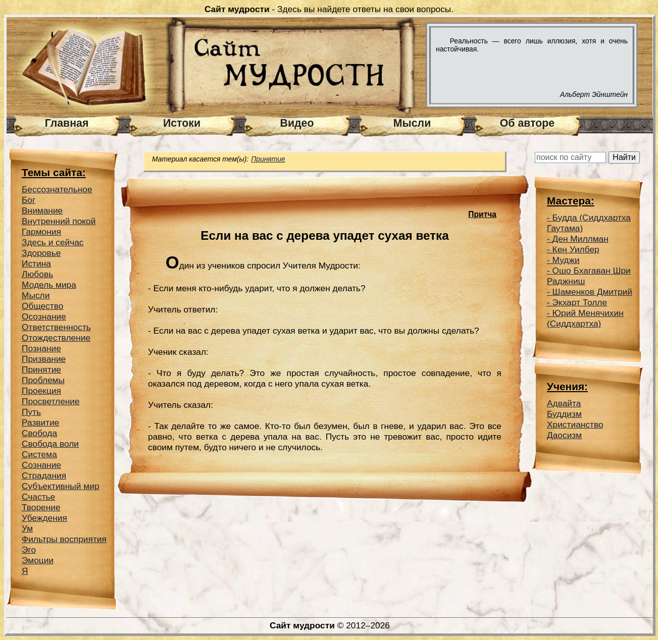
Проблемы (43, 380)
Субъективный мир (60, 486)
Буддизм (564, 414)
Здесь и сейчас (53, 242)
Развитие (41, 422)
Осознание (44, 316)
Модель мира (49, 285)
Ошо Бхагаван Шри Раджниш (589, 275)
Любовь (37, 274)
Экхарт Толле (580, 302)
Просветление (51, 401)
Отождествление (56, 338)
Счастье (38, 497)
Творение (41, 507)
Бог (28, 200)
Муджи (566, 260)
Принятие (41, 369)
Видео (297, 123)
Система (39, 454)
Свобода (39, 433)
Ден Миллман (580, 239)
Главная (67, 123)
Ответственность (56, 327)
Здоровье (41, 253)
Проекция (41, 391)
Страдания (44, 475)
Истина (36, 263)
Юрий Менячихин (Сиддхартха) (585, 318)
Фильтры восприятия (64, 539)
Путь (31, 412)
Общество (42, 306)
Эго (29, 550)
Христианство (575, 424)
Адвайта (564, 403)
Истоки (181, 123)
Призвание (44, 359)
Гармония (41, 232)
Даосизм (564, 435)
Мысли (412, 123)
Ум (27, 528)
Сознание (41, 465)
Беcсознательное (57, 189)
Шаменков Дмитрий (592, 292)
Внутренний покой (58, 221)
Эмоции (38, 560)
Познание (41, 348)
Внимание (42, 210)
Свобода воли (50, 444)
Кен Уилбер (575, 249)
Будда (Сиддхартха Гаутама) (589, 222)
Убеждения (44, 518)
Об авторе (527, 123)
